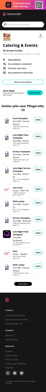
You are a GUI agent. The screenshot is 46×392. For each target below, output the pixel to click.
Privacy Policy (11, 355)
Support (9, 351)
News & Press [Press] (11, 339)
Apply (38, 119)
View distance (14, 59)
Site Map (9, 367)
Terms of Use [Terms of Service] (11, 359)
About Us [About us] (9, 335)
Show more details (23, 82)
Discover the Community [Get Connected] (16, 319)
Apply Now (35, 92)
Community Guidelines (15, 363)
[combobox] (23, 24)
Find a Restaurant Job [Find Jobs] (15, 315)
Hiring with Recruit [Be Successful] (13, 323)
